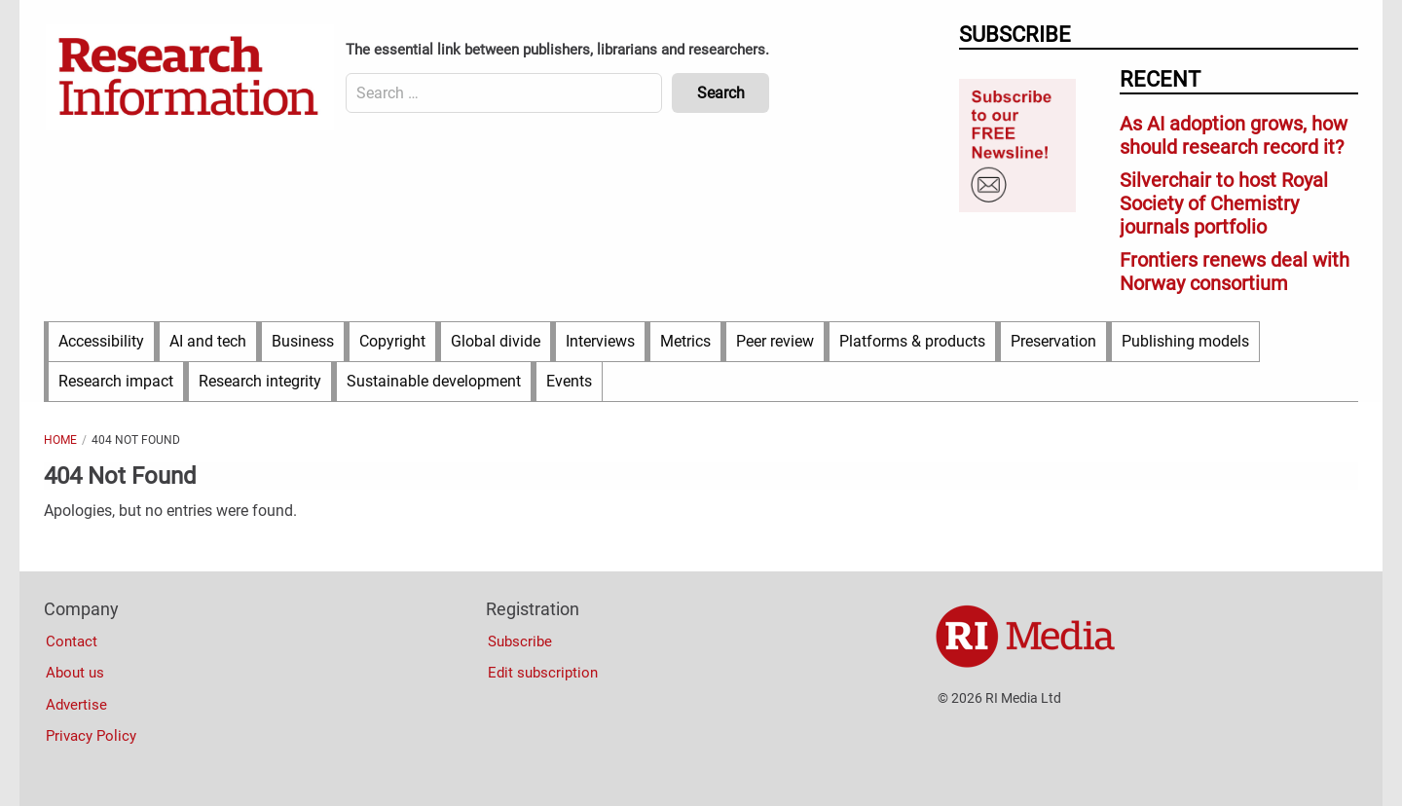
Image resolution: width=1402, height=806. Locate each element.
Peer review (775, 341)
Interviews (600, 341)
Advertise (76, 705)
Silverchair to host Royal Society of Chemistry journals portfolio (1224, 203)
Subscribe (520, 641)
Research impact (115, 381)
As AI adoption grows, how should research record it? (1233, 135)
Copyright (392, 341)
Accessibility (101, 341)
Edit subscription (543, 672)
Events (569, 381)
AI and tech (207, 341)
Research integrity (260, 381)
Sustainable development (434, 381)
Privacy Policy (91, 736)
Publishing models (1185, 341)
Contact (71, 641)
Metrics (685, 341)
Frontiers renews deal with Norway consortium (1234, 271)
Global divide (495, 341)
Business (303, 341)
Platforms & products (912, 341)
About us (75, 672)
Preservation (1053, 341)
